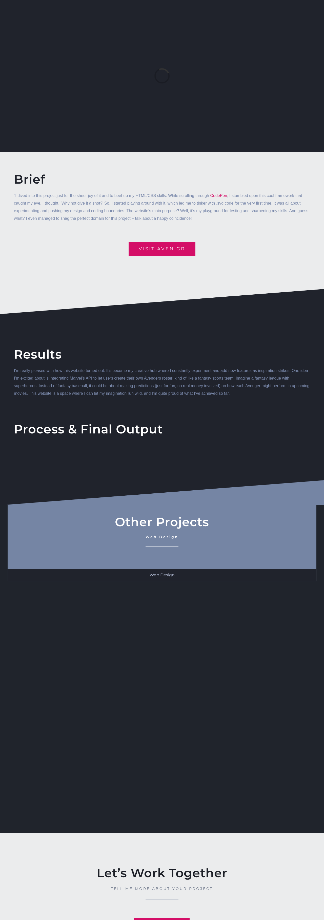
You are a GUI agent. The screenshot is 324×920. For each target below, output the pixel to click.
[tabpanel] (162, 700)
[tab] (162, 575)
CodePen (218, 195)
